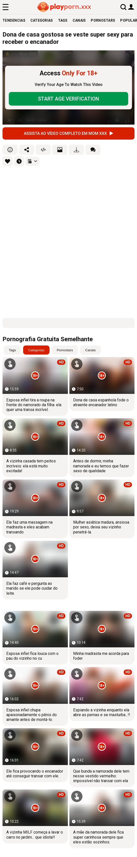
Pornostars (103, 20)
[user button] (131, 6)
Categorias (41, 20)
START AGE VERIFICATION (68, 99)
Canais (79, 20)
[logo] (64, 7)
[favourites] (8, 161)
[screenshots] (59, 150)
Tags (63, 20)
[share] (26, 150)
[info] (10, 150)
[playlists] (32, 161)
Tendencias (14, 20)
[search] (123, 7)
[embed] (43, 150)
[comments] (93, 150)
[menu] (6, 7)
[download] (76, 150)
